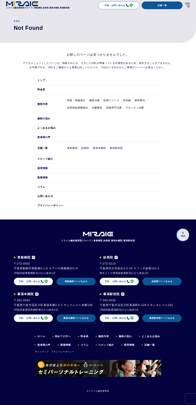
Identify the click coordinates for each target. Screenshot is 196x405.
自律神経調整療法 (77, 107)
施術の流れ (44, 118)
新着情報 (42, 177)
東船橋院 (72, 148)
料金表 (41, 89)
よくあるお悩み (46, 128)
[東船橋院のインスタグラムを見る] (33, 257)
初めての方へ (63, 336)
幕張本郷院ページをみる (76, 318)
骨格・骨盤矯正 (76, 100)
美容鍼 (127, 100)
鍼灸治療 (94, 100)
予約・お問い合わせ (118, 5)
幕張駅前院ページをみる (162, 318)
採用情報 (42, 168)
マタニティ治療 (135, 107)
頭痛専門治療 (114, 107)
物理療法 (139, 100)
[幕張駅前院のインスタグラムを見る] (122, 294)
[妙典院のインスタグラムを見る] (116, 257)
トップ (41, 80)
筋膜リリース (111, 100)
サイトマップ (42, 351)
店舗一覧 (162, 5)
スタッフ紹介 (45, 159)
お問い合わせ (45, 196)
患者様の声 (44, 137)
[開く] (187, 5)
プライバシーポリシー (50, 205)
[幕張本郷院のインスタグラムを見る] (37, 294)
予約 (33, 281)
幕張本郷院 (99, 148)
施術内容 (42, 104)
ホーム (41, 336)
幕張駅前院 (116, 148)
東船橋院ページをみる (76, 281)
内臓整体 (97, 107)
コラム (41, 187)
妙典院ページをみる (162, 281)
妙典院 (85, 148)
